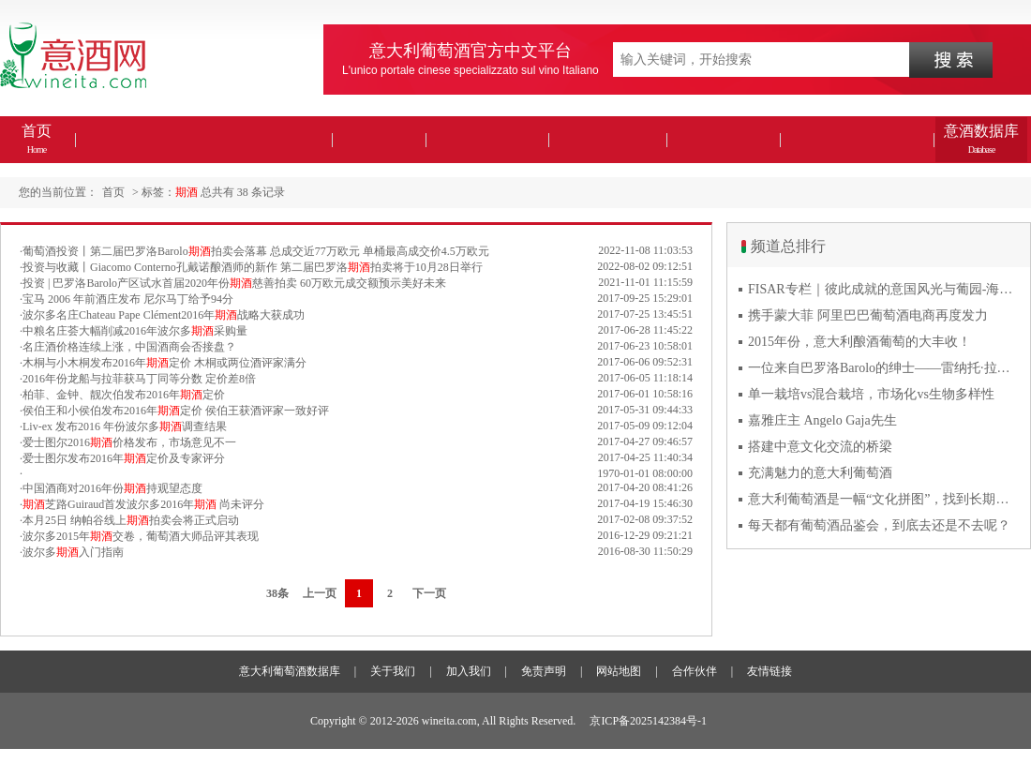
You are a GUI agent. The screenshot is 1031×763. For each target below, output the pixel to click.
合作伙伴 (694, 671)
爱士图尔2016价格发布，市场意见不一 (129, 442)
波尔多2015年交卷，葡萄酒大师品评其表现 (140, 536)
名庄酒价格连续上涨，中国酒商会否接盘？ (129, 346)
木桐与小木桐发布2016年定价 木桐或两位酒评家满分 (164, 362)
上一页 (319, 593)
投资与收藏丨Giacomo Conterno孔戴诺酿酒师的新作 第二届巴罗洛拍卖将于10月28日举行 (252, 267)
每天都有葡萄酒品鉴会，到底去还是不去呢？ (879, 525)
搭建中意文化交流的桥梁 (820, 447)
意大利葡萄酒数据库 (289, 671)
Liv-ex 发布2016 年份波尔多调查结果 (124, 426)
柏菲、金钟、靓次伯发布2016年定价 (123, 394)
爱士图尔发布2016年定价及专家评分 (123, 458)
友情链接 (769, 671)
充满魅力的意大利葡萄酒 (820, 473)
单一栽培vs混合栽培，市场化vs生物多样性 (871, 394)
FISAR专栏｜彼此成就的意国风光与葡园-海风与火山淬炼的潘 (884, 289)
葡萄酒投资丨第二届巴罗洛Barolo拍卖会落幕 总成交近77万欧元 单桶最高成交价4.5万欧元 (255, 251)
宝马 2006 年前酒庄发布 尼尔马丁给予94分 (127, 299)
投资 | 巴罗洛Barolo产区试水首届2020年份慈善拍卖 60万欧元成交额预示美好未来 (234, 283)
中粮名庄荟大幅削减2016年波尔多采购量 (134, 330)
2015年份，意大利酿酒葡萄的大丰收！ (859, 342)
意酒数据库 (981, 139)
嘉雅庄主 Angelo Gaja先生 (822, 420)
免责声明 (543, 671)
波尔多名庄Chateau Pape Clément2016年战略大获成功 (163, 315)
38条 (277, 593)
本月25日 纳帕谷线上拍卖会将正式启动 (130, 520)
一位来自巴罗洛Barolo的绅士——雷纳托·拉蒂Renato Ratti (884, 368)
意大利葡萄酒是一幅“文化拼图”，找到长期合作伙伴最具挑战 (884, 499)
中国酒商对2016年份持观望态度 (112, 488)
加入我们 (468, 671)
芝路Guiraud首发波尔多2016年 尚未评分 (143, 504)
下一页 (429, 593)
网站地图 (618, 671)
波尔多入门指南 (73, 552)
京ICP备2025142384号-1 (648, 720)
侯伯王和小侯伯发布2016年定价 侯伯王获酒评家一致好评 (175, 410)
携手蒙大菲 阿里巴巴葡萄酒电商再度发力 (868, 315)
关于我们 (392, 671)
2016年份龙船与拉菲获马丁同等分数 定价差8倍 (139, 378)
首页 (37, 139)
